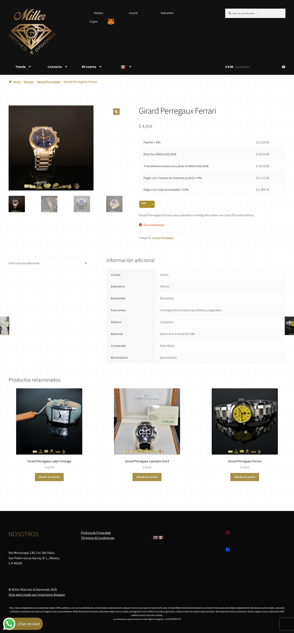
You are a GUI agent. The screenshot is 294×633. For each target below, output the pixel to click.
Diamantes (167, 13)
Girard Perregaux (48, 82)
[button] (116, 111)
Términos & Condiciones (98, 538)
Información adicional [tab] (24, 263)
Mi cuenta (89, 67)
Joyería (133, 13)
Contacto (55, 67)
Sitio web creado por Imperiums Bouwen (37, 595)
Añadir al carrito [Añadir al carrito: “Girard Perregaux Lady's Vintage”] (49, 477)
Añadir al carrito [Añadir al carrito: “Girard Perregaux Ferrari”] (244, 477)
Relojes (98, 13)
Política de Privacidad (96, 533)
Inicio (17, 82)
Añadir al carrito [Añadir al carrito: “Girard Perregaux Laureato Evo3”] (147, 477)
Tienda (20, 67)
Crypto (93, 21)
